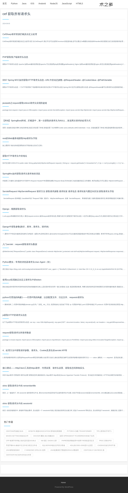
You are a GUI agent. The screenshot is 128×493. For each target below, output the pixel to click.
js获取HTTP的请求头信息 (14, 315)
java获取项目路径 (13, 450)
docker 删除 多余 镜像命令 (44, 436)
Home (63, 483)
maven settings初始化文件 (17, 436)
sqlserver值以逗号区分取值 (53, 445)
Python (14, 3)
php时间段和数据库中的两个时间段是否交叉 (78, 441)
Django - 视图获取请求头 (14, 209)
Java (24, 3)
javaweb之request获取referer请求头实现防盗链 (24, 103)
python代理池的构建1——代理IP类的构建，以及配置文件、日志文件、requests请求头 (43, 297)
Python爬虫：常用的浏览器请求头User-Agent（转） (27, 262)
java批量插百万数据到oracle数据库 (64, 450)
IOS (32, 3)
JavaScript (67, 3)
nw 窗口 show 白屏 (49, 441)
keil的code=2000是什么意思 (81, 445)
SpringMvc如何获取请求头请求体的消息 (21, 173)
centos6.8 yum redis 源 (94, 450)
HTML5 (79, 3)
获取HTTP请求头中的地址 (14, 156)
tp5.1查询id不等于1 (104, 431)
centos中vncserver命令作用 (18, 455)
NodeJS (54, 3)
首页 (4, 3)
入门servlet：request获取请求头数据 (19, 244)
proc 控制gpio (105, 441)
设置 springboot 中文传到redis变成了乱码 (77, 436)
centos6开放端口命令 (14, 431)
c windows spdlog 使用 (35, 450)
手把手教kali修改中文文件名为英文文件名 (21, 445)
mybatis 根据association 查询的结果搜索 (45, 431)
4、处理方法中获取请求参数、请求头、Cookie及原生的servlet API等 (34, 350)
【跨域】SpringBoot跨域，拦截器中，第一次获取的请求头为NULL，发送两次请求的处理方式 (46, 120)
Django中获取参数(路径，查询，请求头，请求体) (25, 227)
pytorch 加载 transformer (79, 431)
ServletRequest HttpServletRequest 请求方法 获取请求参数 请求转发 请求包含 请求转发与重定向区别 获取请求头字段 (58, 191)
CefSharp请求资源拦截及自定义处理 (19, 34)
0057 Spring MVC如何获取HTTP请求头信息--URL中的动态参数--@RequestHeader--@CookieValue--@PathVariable (57, 80)
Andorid (42, 3)
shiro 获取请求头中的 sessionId (17, 403)
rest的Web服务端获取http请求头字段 (19, 138)
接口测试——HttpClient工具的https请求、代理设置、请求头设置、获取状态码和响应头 (43, 368)
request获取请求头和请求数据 (16, 332)
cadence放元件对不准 (106, 445)
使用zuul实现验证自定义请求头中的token (21, 280)
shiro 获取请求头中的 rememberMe (19, 386)
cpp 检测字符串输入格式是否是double (21, 441)
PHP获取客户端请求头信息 (15, 57)
